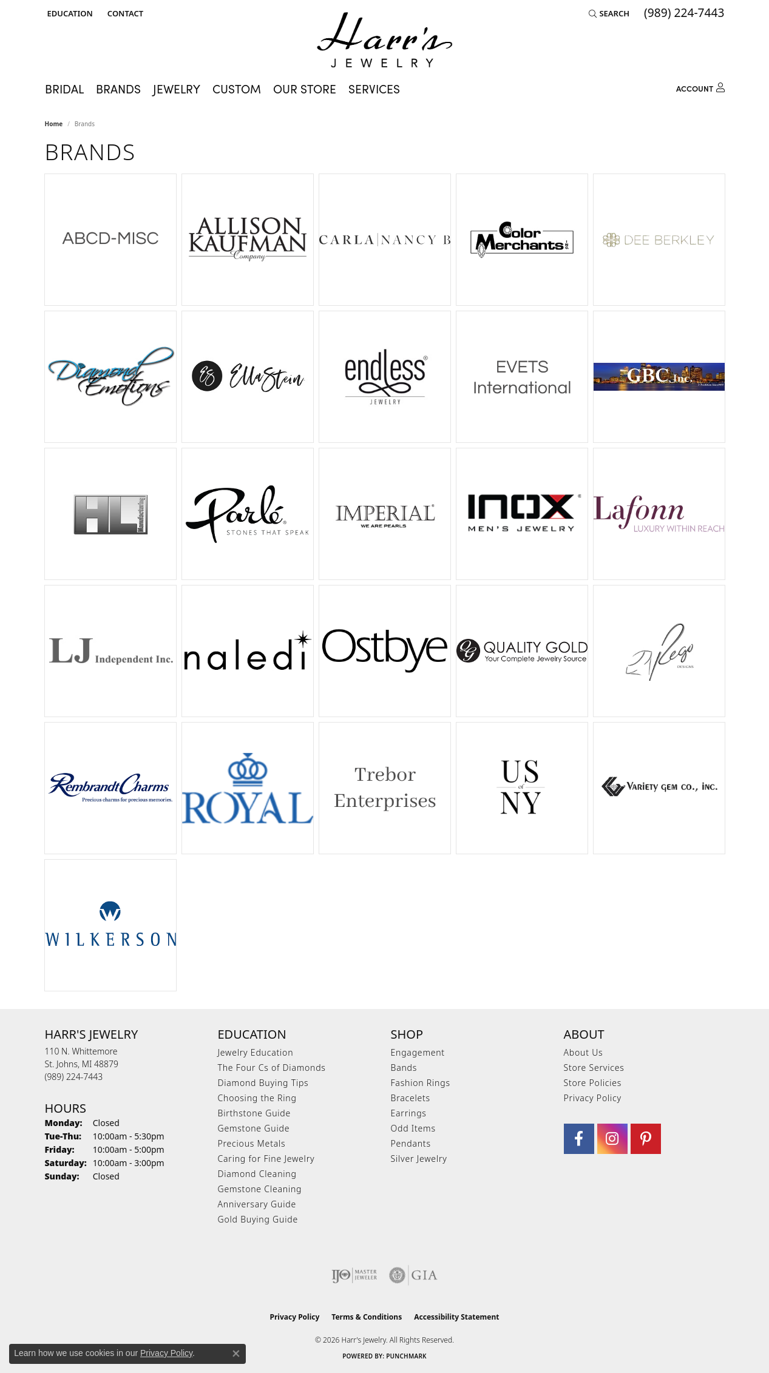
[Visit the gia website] (413, 1275)
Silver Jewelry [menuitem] (419, 1158)
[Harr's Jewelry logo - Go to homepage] (384, 40)
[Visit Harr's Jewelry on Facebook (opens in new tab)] (579, 1139)
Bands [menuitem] (404, 1067)
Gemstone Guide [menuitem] (254, 1128)
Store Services (594, 1067)
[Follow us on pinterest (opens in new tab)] (646, 1139)
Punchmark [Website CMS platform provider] (406, 1356)
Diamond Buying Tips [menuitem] (263, 1082)
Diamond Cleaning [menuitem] (257, 1173)
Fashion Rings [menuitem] (420, 1082)
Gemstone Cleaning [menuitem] (260, 1189)
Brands (118, 88)
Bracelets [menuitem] (410, 1098)
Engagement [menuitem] (418, 1052)
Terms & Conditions (366, 1317)
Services (374, 88)
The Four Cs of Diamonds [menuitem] (272, 1067)
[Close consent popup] (236, 1353)
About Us (583, 1052)
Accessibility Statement (456, 1317)
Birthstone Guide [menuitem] (254, 1113)
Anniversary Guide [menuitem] (257, 1204)
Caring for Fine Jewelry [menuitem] (266, 1158)
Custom (236, 88)
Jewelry (176, 88)
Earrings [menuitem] (409, 1113)
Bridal (64, 88)
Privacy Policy (593, 1098)
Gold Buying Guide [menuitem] (258, 1219)
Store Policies (593, 1082)
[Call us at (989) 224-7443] (74, 1076)
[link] (124, 13)
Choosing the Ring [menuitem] (257, 1098)
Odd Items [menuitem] (413, 1128)
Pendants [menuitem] (411, 1143)
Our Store (304, 88)
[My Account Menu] (700, 86)
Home (54, 124)
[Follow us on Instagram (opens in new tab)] (612, 1139)
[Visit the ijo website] (354, 1275)
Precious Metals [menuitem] (252, 1143)
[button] (69, 13)
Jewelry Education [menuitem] (256, 1052)
